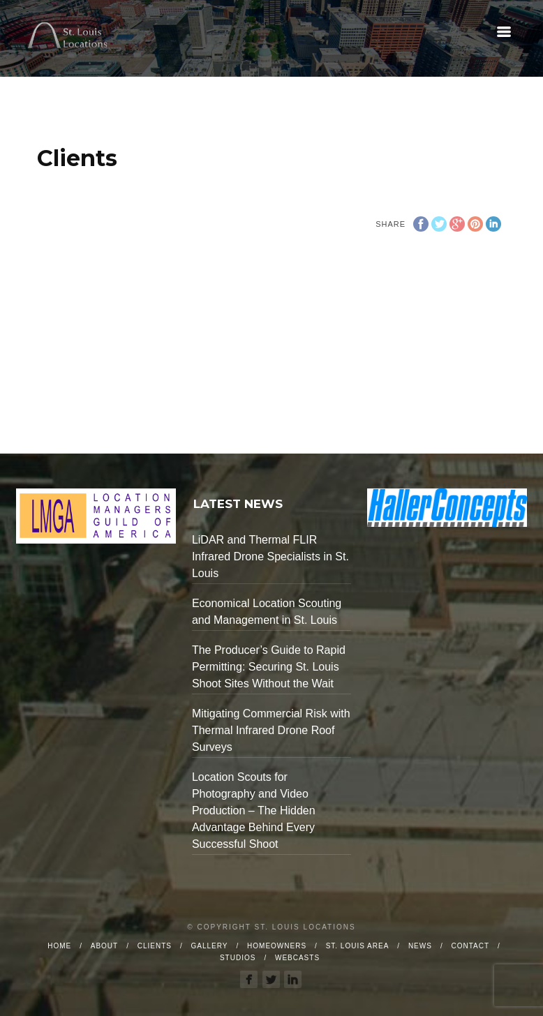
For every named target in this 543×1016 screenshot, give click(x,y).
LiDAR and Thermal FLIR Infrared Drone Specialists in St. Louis (270, 556)
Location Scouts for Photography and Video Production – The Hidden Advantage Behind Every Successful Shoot (253, 810)
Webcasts (297, 958)
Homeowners (276, 946)
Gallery (209, 946)
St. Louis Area (357, 946)
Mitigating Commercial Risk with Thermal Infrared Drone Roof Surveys (271, 730)
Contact (470, 946)
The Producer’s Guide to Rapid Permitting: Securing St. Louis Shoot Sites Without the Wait (268, 666)
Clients (154, 946)
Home (59, 946)
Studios (237, 958)
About (104, 946)
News (420, 946)
